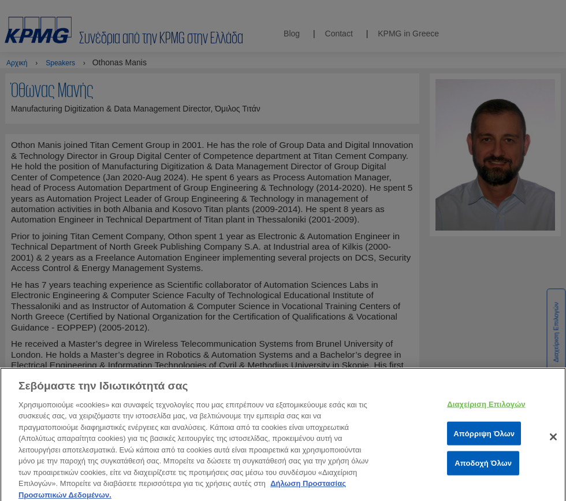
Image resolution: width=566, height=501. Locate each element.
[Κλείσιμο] (553, 440)
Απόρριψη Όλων (484, 436)
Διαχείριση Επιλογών (486, 407)
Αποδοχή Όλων (483, 466)
